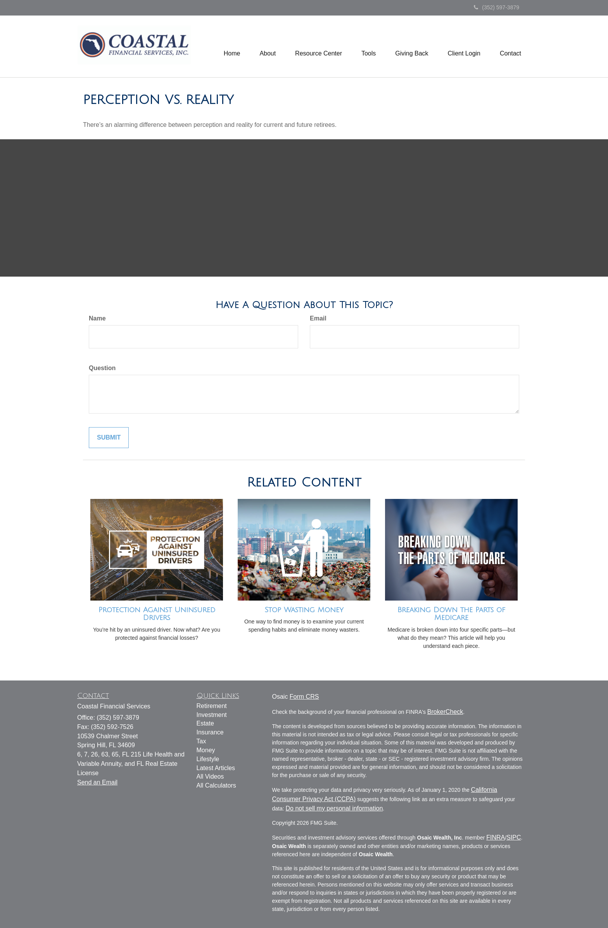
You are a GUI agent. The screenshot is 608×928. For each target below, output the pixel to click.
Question (102, 368)
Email (318, 318)
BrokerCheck (445, 711)
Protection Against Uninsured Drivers (156, 614)
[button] (267, 46)
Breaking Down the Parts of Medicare (451, 614)
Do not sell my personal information (334, 808)
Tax (201, 741)
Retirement (212, 706)
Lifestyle (208, 759)
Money (206, 750)
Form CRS (304, 696)
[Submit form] (109, 437)
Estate (205, 723)
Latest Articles (216, 768)
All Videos (210, 776)
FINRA (495, 837)
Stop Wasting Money (304, 610)
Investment (212, 715)
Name (97, 318)
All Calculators (216, 785)
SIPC (513, 837)
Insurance (210, 732)
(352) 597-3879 (496, 7)
